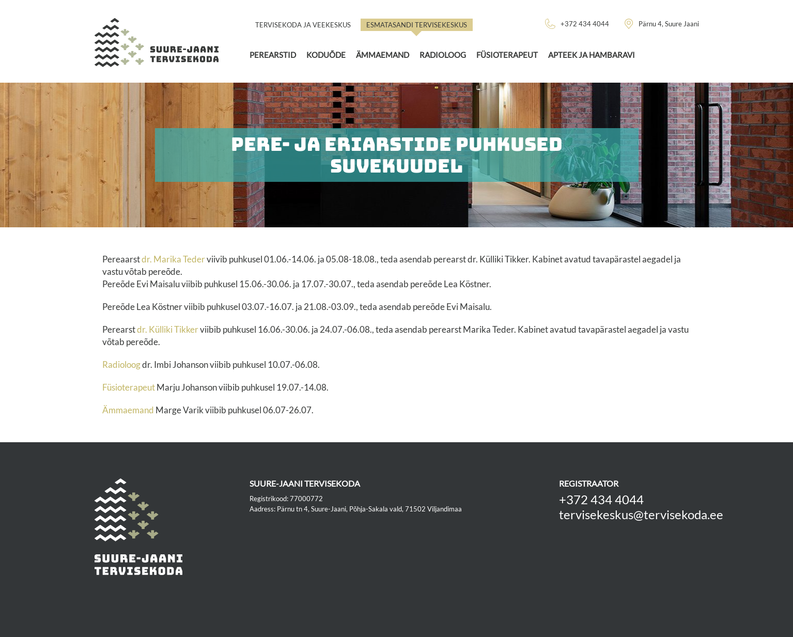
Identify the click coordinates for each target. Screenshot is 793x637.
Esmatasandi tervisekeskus (416, 25)
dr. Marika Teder (173, 259)
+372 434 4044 (601, 499)
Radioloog (442, 54)
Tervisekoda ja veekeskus (303, 25)
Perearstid (273, 54)
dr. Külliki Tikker (168, 329)
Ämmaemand (382, 54)
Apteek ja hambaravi (591, 54)
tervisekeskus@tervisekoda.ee (641, 514)
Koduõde (326, 54)
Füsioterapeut (507, 54)
